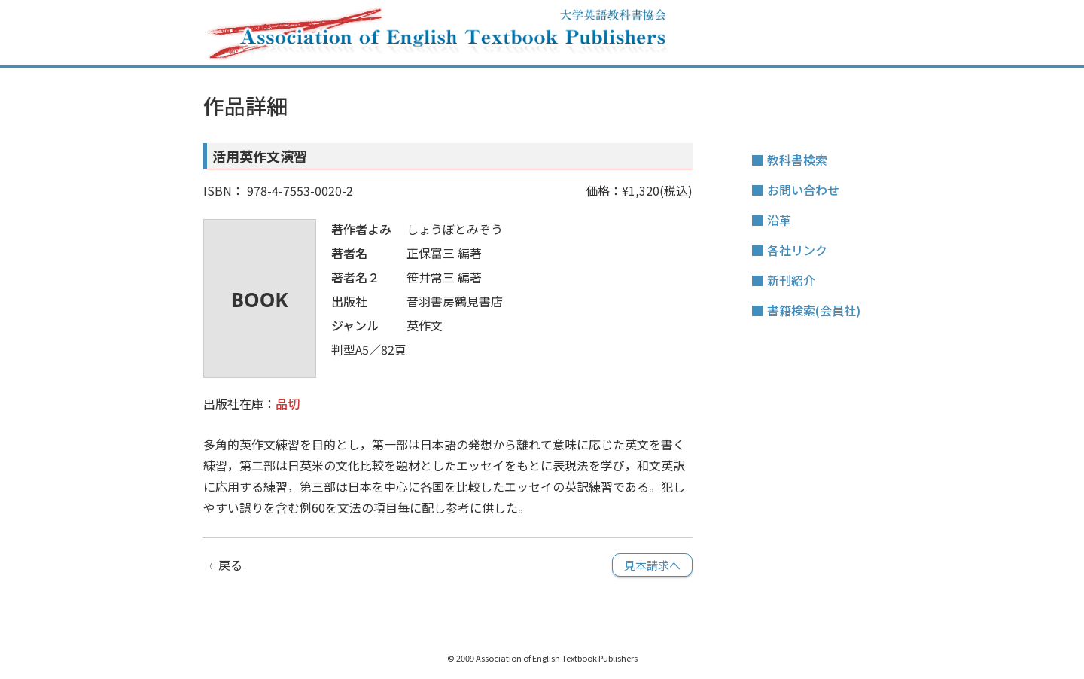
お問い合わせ (803, 190)
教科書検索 (797, 160)
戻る (230, 565)
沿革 (779, 220)
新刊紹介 (791, 280)
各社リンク (797, 250)
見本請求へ (652, 565)
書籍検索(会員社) (813, 310)
